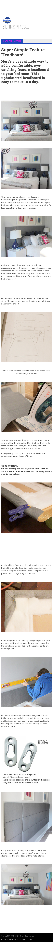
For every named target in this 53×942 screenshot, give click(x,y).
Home (3, 939)
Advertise (12, 939)
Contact (22, 939)
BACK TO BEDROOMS (12, 41)
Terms (30, 939)
